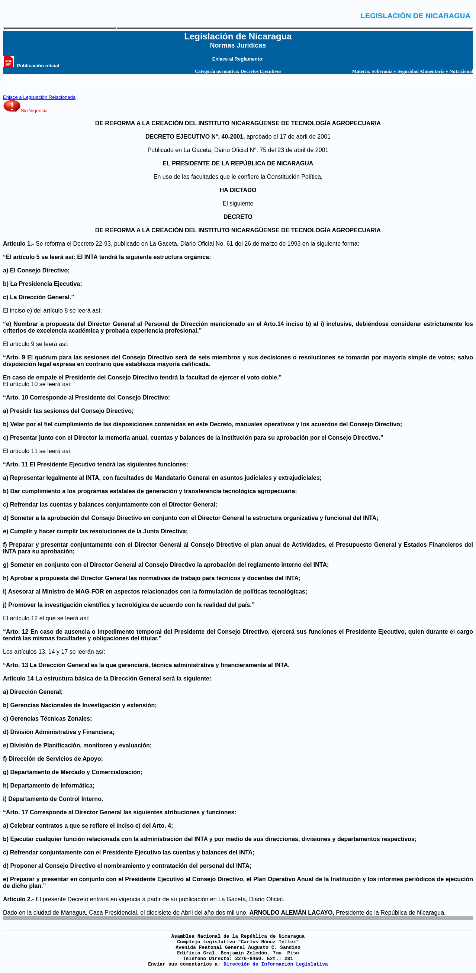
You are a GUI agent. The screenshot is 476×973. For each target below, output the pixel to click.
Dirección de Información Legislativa (275, 964)
